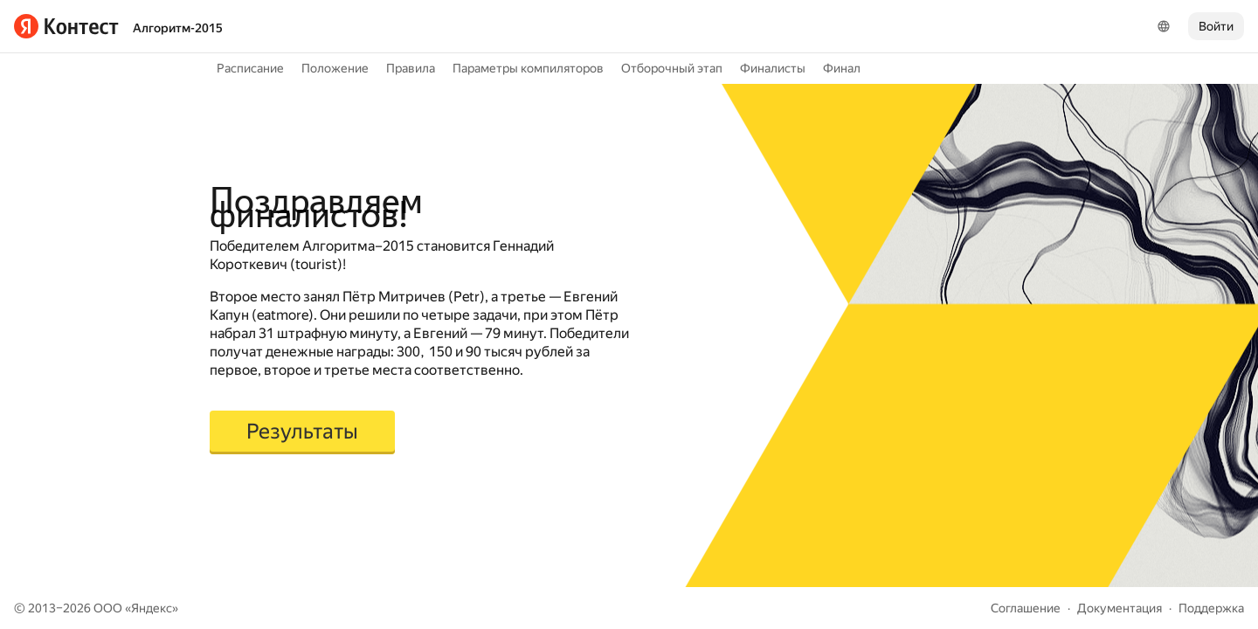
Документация (1119, 608)
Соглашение (1026, 608)
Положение (335, 68)
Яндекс (151, 608)
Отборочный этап (671, 68)
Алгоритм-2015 (178, 28)
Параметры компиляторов (528, 68)
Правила (410, 68)
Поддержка (1211, 608)
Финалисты (772, 68)
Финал (842, 68)
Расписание (250, 68)
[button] (302, 432)
